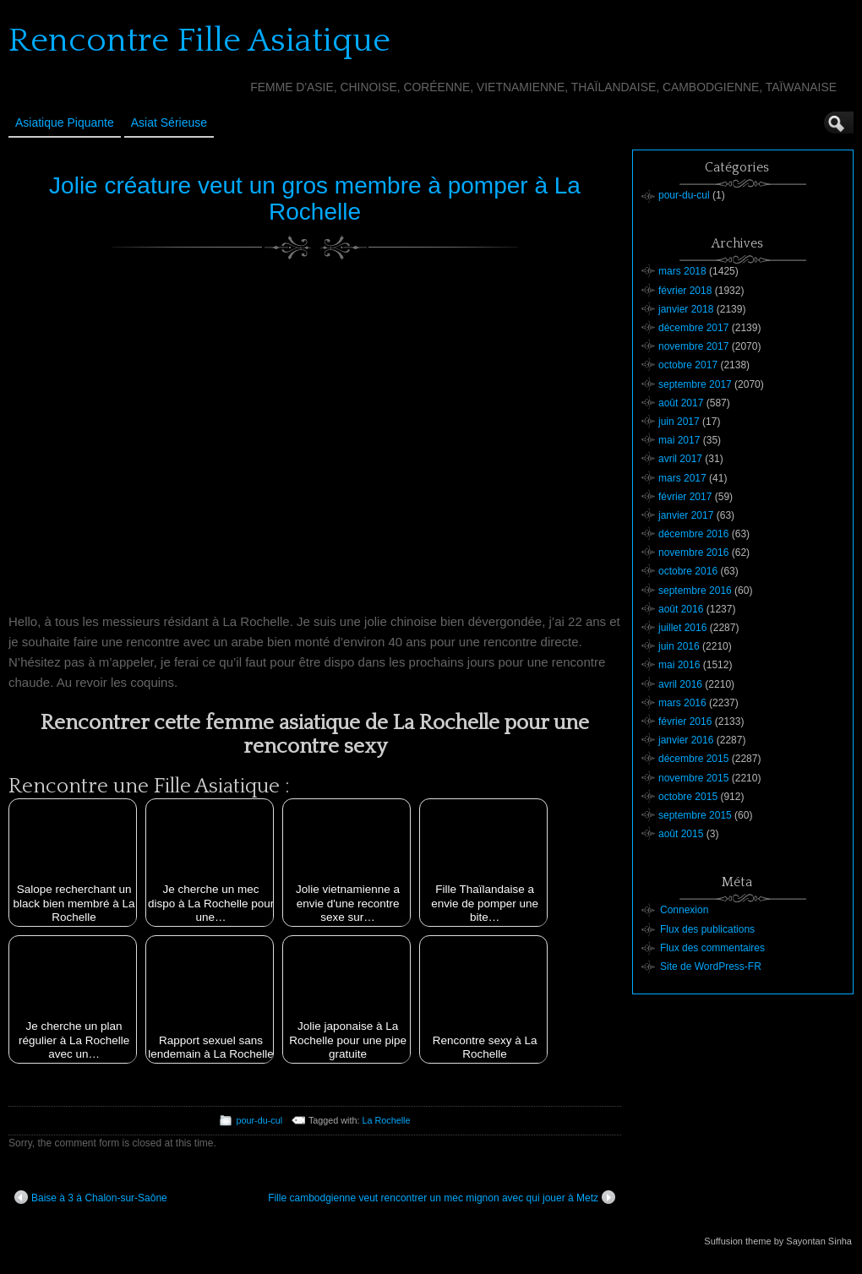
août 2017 (680, 403)
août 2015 (680, 834)
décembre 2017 (693, 328)
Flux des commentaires (712, 948)
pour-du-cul (259, 1120)
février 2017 (685, 497)
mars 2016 (682, 703)
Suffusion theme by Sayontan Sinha (778, 1241)
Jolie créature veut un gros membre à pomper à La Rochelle (315, 198)
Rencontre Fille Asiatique (199, 40)
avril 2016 (680, 684)
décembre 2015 (693, 759)
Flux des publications (707, 929)
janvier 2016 (685, 740)
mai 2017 (679, 440)
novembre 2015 (693, 778)
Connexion (684, 910)
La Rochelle (387, 1120)
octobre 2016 (687, 571)
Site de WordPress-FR (710, 966)
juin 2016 (679, 646)
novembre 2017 (693, 346)
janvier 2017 (685, 515)
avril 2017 (680, 459)
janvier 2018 (685, 309)
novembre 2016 (693, 552)
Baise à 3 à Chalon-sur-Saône (90, 1197)
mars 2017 (682, 478)
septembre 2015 (695, 815)
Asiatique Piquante (64, 122)
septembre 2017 (695, 384)
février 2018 (685, 291)
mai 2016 (679, 665)
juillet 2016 (682, 628)
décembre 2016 (693, 534)
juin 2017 (679, 421)
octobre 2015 (687, 797)
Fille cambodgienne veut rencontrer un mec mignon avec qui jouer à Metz (441, 1197)
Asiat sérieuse (169, 122)
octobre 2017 (687, 365)
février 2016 (685, 721)
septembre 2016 (695, 590)
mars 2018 (682, 271)
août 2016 (680, 609)
